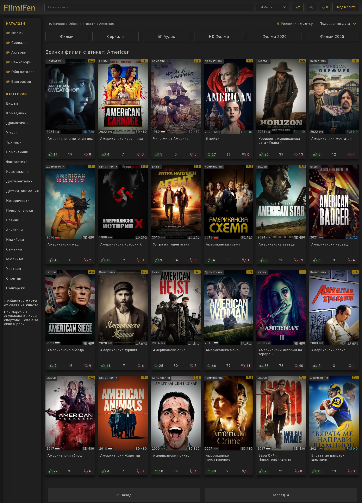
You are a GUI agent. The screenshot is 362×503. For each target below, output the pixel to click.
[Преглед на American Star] (281, 214)
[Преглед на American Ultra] (176, 214)
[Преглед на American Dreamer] (334, 109)
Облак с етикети (82, 24)
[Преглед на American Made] (281, 425)
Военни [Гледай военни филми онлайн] (12, 220)
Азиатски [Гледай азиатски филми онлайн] (14, 230)
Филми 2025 (332, 36)
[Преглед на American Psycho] (176, 425)
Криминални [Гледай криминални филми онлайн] (17, 171)
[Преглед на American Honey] (70, 214)
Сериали (115, 36)
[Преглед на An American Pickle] (123, 320)
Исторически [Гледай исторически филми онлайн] (18, 201)
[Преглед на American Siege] (70, 320)
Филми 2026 (275, 36)
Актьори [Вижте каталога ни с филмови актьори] (16, 52)
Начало (59, 24)
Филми (67, 36)
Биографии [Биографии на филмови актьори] (18, 81)
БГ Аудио (166, 36)
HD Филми (219, 36)
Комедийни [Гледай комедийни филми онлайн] (16, 113)
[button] (298, 7)
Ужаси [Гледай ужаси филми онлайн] (12, 133)
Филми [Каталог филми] (15, 33)
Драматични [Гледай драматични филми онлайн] (17, 123)
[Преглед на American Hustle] (228, 214)
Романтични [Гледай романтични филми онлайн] (17, 152)
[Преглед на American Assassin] (70, 425)
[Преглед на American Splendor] (334, 320)
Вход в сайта (346, 7)
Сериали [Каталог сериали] (16, 43)
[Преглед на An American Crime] (228, 425)
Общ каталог (20, 72)
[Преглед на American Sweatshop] (70, 109)
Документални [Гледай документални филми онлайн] (19, 181)
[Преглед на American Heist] (176, 320)
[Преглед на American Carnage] (123, 109)
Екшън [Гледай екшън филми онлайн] (12, 103)
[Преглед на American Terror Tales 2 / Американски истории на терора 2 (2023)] (281, 320)
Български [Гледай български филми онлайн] (15, 288)
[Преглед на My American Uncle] (176, 109)
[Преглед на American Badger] (334, 214)
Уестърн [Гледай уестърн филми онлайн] (13, 269)
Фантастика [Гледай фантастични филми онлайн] (16, 162)
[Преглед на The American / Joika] (228, 109)
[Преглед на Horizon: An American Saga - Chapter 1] (281, 109)
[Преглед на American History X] (123, 214)
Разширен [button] (294, 24)
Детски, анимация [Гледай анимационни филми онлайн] (22, 191)
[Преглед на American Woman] (228, 320)
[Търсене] (149, 7)
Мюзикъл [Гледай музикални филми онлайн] (14, 259)
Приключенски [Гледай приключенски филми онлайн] (19, 210)
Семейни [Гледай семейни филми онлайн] (14, 249)
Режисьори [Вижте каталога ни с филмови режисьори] (18, 62)
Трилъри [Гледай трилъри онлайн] (13, 143)
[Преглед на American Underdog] (334, 425)
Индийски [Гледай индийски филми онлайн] (15, 239)
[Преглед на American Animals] (123, 425)
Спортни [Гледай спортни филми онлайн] (13, 278)
